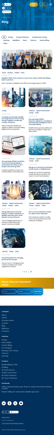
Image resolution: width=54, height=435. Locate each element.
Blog (3, 326)
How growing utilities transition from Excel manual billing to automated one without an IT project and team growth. (13, 163)
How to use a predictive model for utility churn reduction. (40, 213)
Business (10, 72)
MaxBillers (16, 40)
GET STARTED (43, 4)
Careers (5, 323)
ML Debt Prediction (9, 375)
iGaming (6, 40)
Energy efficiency (22, 37)
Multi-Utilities (6, 342)
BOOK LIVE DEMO (34, 5)
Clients (4, 318)
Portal (14, 373)
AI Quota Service (8, 370)
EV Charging (6, 348)
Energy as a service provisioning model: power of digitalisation (40, 168)
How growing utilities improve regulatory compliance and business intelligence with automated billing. (40, 121)
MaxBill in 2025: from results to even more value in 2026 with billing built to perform (26, 79)
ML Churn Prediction (9, 378)
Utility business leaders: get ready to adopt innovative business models (27, 388)
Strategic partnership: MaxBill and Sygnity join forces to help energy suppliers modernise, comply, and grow (13, 119)
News (25, 40)
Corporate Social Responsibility (13, 423)
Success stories (8, 320)
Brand (4, 72)
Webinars (5, 328)
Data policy (6, 417)
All (4, 37)
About (4, 315)
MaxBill (4, 17)
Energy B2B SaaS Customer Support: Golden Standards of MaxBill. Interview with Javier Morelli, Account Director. (13, 214)
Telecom (33, 40)
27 (31, 272)
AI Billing (5, 367)
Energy (10, 37)
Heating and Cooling (10, 351)
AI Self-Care (7, 373)
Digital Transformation (43, 110)
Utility (5, 43)
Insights (17, 72)
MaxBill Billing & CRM (9, 365)
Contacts (5, 331)
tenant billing (44, 40)
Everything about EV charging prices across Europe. (12, 259)
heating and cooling (39, 37)
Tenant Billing (7, 345)
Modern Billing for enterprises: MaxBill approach (20, 392)
